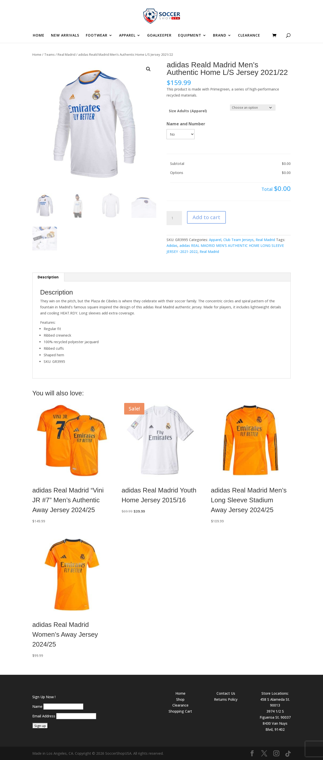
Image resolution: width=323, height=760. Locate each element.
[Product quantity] (174, 218)
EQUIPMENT (189, 36)
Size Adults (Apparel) (188, 110)
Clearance (180, 705)
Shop (180, 699)
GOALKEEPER (159, 36)
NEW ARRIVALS (65, 36)
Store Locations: (275, 693)
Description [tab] (48, 277)
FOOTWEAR (96, 36)
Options (176, 172)
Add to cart (206, 217)
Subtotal (177, 163)
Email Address (43, 716)
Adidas (172, 245)
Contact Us (226, 693)
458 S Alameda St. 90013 (275, 702)
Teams (49, 54)
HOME (38, 36)
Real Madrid (66, 54)
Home (36, 54)
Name (37, 706)
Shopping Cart (180, 711)
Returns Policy (225, 699)
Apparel (215, 239)
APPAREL (127, 36)
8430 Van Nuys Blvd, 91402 (275, 726)
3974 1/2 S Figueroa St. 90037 (275, 714)
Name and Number (186, 124)
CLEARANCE (249, 36)
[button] (148, 69)
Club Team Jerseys (238, 239)
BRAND (219, 36)
